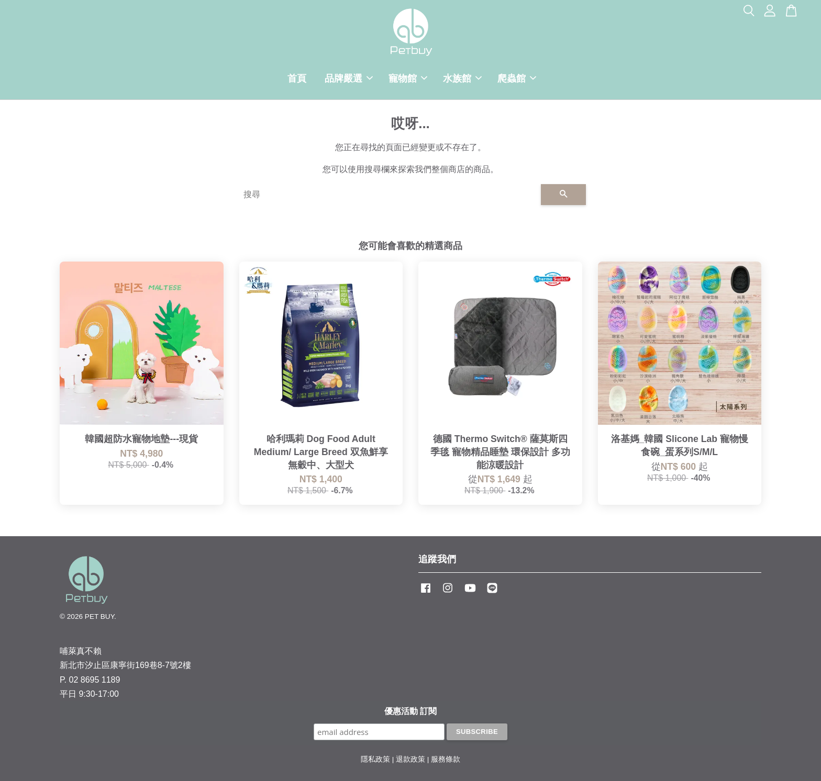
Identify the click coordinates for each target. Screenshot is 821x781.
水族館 (462, 78)
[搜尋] (388, 194)
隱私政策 (375, 759)
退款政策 (410, 759)
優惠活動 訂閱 (410, 711)
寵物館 (408, 78)
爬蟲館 (516, 78)
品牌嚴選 (349, 78)
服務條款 (445, 759)
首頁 (296, 78)
